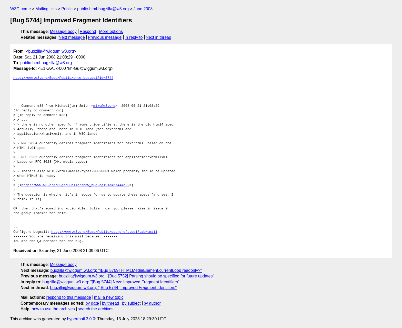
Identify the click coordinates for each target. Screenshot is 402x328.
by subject (131, 303)
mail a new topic (109, 297)
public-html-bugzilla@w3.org (103, 9)
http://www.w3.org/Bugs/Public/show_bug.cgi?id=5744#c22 (75, 185)
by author (152, 303)
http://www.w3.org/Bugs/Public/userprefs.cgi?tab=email (104, 232)
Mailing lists (46, 9)
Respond (88, 31)
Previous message (105, 37)
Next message (72, 37)
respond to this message (68, 297)
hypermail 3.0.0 (81, 319)
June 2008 (143, 9)
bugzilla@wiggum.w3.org (51, 51)
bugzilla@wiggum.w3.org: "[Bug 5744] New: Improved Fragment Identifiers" (110, 282)
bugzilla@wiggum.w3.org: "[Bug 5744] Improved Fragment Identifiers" (113, 287)
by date (92, 303)
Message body (63, 31)
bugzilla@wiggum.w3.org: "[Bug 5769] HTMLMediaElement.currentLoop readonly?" (126, 270)
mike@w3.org (104, 106)
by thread (110, 303)
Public (67, 9)
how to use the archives (53, 309)
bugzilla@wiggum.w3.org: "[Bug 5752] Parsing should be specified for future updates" (136, 276)
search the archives (96, 309)
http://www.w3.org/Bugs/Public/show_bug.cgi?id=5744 (63, 78)
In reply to (134, 37)
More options (111, 31)
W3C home (20, 9)
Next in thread (158, 37)
